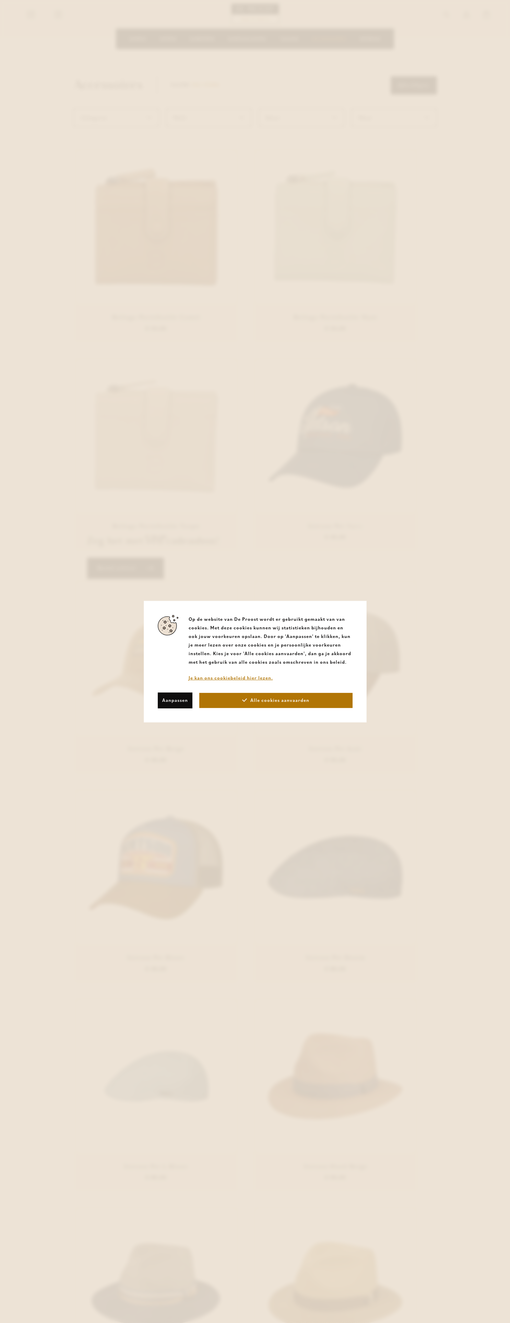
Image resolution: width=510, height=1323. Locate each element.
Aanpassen (175, 700)
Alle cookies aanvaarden (275, 700)
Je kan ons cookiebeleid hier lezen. (231, 677)
